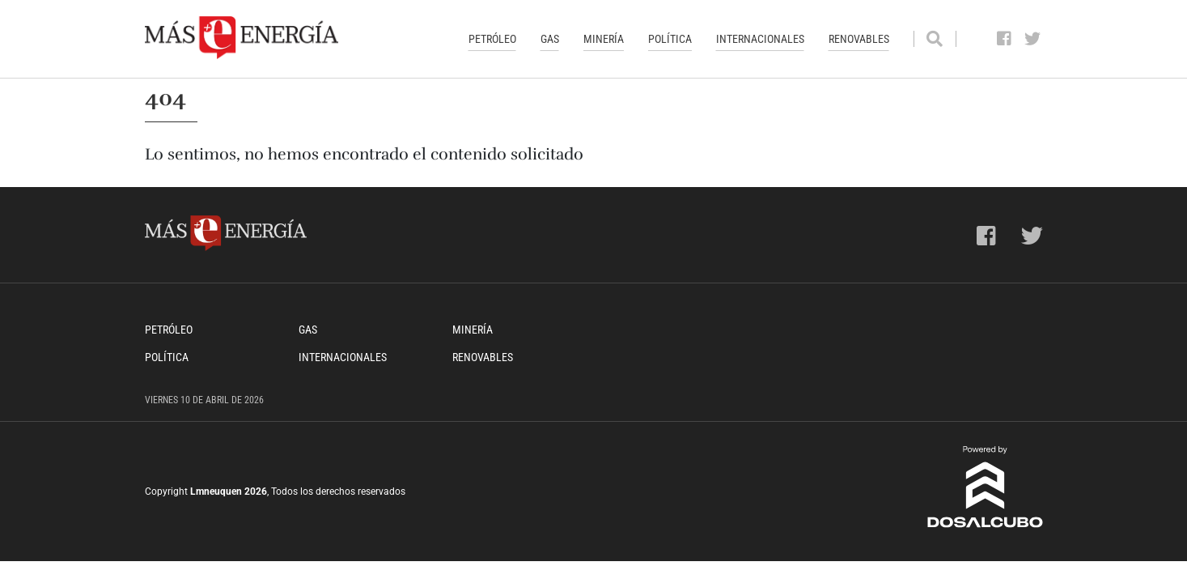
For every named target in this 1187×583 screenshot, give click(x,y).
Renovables (859, 38)
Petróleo (492, 38)
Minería (603, 38)
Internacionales (760, 38)
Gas (550, 38)
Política (670, 38)
